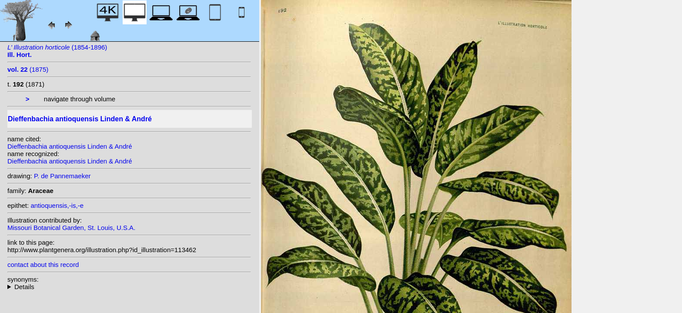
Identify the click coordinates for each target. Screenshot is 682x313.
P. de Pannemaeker (62, 176)
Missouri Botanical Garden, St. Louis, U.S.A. (71, 227)
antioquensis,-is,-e (57, 205)
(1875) (27, 69)
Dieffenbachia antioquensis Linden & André (69, 146)
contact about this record (43, 264)
